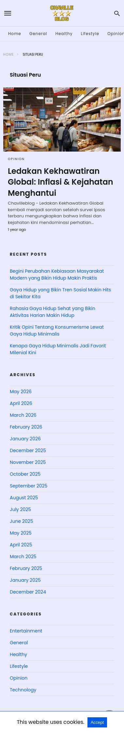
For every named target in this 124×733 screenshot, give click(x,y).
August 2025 (24, 497)
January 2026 (25, 438)
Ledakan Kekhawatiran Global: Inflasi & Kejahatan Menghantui (60, 182)
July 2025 (20, 509)
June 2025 (21, 521)
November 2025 (28, 462)
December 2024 (28, 592)
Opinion (16, 158)
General (38, 33)
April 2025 (21, 544)
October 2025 (25, 474)
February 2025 (26, 568)
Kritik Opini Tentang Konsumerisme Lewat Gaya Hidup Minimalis (57, 330)
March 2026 (23, 415)
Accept (97, 722)
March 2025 (23, 556)
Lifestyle (90, 33)
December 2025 (28, 450)
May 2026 (21, 391)
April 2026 (21, 403)
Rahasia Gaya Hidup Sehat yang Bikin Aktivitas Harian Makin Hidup (52, 312)
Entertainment (26, 631)
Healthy (64, 33)
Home (14, 33)
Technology (23, 690)
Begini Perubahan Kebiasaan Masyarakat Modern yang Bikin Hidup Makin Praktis (57, 274)
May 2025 (21, 533)
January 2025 (25, 580)
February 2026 (26, 427)
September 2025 (28, 486)
